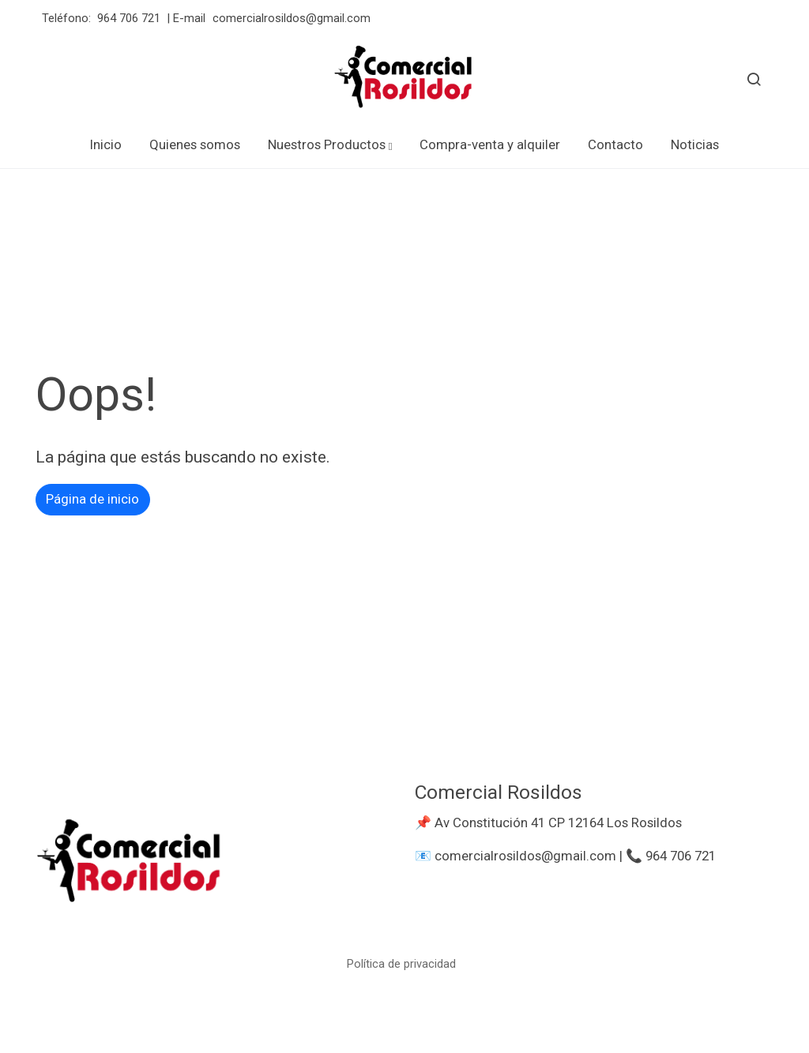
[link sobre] (215, 866)
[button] (330, 145)
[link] (404, 79)
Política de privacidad (401, 964)
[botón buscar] (753, 79)
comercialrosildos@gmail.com (293, 18)
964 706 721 (128, 18)
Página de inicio (92, 499)
